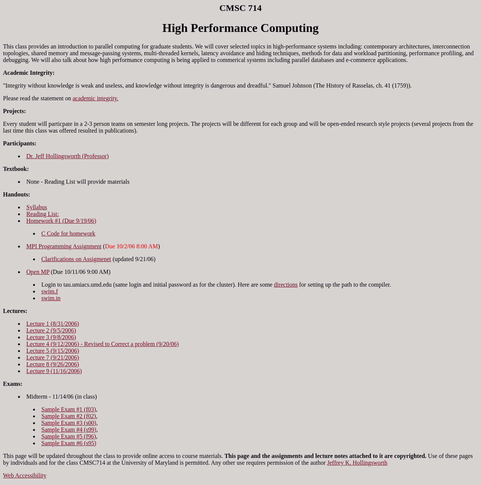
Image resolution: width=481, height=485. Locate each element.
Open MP (37, 272)
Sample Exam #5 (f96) (68, 436)
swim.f (49, 291)
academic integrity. (95, 98)
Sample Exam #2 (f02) (68, 416)
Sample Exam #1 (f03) (68, 409)
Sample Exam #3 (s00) (68, 423)
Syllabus (36, 207)
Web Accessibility (25, 475)
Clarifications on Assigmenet (76, 259)
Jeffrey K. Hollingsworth (357, 462)
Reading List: (42, 214)
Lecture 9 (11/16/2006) (54, 371)
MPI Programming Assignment (63, 246)
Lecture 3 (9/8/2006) (51, 337)
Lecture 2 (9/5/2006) (51, 330)
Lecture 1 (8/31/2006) (52, 323)
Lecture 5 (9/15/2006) (52, 351)
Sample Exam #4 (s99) (68, 429)
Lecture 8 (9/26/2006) (52, 364)
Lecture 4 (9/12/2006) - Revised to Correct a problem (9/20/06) (102, 344)
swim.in (51, 298)
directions (286, 284)
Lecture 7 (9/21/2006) (52, 357)
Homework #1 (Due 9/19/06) (61, 221)
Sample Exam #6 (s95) (68, 443)
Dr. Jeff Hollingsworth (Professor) (67, 156)
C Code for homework (68, 233)
